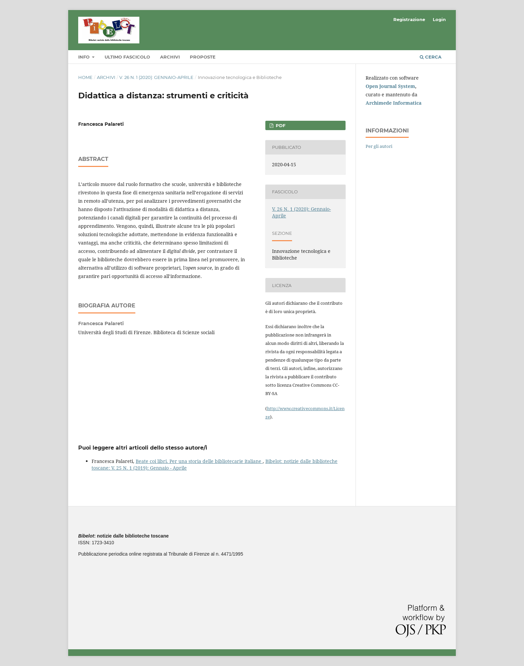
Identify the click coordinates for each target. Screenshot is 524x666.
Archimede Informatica (393, 103)
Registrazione (409, 19)
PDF (279, 125)
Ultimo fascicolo (127, 57)
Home (85, 77)
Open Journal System (390, 86)
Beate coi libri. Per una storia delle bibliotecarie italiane (199, 461)
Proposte (203, 57)
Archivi (170, 57)
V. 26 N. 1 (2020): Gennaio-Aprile (156, 77)
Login (439, 19)
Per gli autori (379, 146)
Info (84, 57)
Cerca (430, 57)
